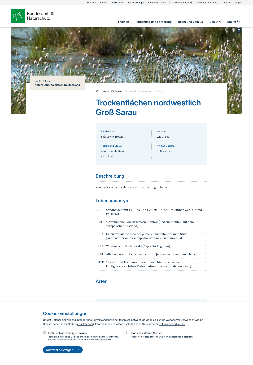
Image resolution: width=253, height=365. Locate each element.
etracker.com (85, 324)
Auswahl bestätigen (63, 350)
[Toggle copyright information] (239, 30)
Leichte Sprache (183, 3)
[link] (123, 22)
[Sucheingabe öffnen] (234, 21)
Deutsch (227, 2)
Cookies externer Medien (146, 333)
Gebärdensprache (207, 3)
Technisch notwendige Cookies (67, 333)
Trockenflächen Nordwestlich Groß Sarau (145, 91)
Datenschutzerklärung (172, 324)
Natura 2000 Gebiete (112, 91)
